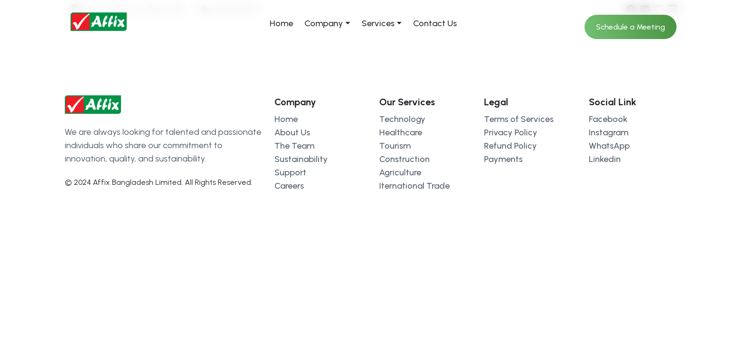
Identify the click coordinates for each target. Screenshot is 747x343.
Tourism (395, 146)
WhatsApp (609, 146)
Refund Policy (510, 146)
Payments (503, 159)
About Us (292, 132)
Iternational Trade (414, 186)
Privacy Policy (510, 132)
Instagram (608, 132)
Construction (404, 159)
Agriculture (400, 172)
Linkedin (605, 159)
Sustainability (301, 159)
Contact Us (435, 23)
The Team (294, 146)
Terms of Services (519, 119)
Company (323, 23)
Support (290, 172)
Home (281, 23)
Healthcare (400, 132)
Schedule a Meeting (630, 26)
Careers (289, 186)
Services (378, 23)
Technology (402, 119)
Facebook (608, 119)
